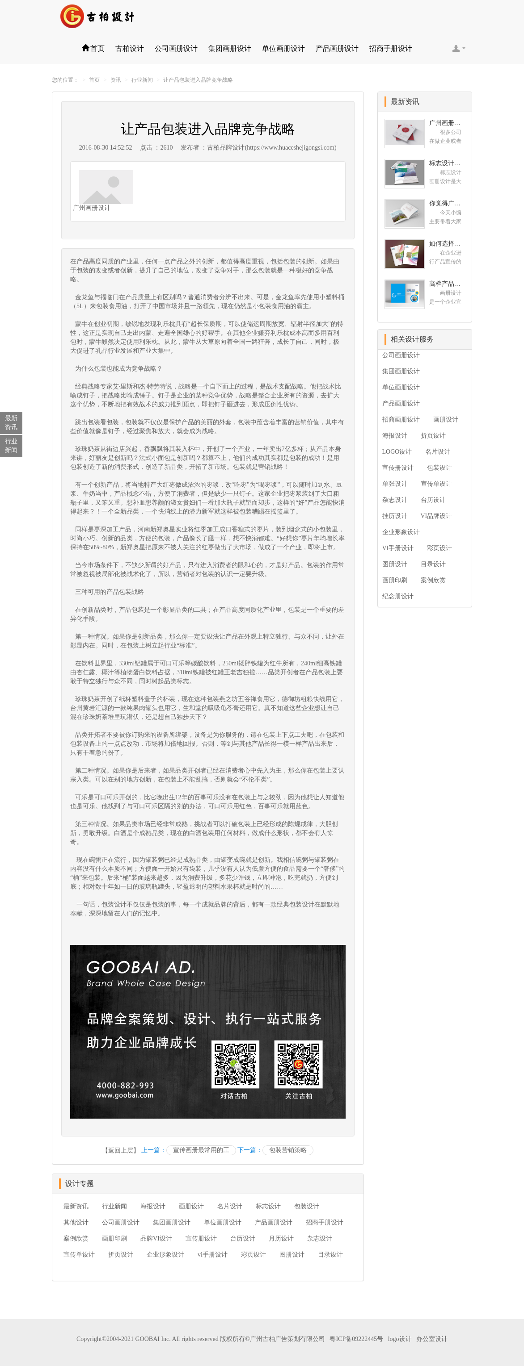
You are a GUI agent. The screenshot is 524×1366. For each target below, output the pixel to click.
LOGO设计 (397, 451)
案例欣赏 (76, 1238)
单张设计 (394, 483)
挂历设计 (394, 516)
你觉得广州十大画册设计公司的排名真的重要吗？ (447, 203)
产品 (125, 529)
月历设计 (281, 1238)
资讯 (115, 80)
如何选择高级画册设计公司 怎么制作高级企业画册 (447, 243)
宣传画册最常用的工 (201, 1150)
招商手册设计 (390, 48)
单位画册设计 (283, 48)
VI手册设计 (398, 548)
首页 (93, 48)
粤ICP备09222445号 (356, 1339)
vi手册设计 (213, 1254)
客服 (458, 48)
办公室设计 (432, 1339)
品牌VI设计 (156, 1238)
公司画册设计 (176, 48)
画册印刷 (114, 1238)
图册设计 (291, 1254)
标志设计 (268, 1206)
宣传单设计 (79, 1254)
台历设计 (242, 1238)
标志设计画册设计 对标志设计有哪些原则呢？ (447, 163)
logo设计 (400, 1339)
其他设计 (76, 1222)
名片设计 (229, 1206)
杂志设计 (319, 1238)
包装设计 (114, 904)
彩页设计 (253, 1254)
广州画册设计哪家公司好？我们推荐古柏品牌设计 (447, 123)
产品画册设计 (337, 48)
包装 (289, 261)
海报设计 (152, 1206)
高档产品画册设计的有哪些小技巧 (447, 283)
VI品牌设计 (436, 516)
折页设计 (120, 1254)
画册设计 (191, 1206)
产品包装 (118, 592)
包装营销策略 (288, 1150)
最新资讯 (76, 1206)
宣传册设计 (201, 1238)
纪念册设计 (398, 596)
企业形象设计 (165, 1254)
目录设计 (330, 1254)
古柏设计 (129, 48)
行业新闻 (142, 80)
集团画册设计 (229, 48)
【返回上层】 (120, 1150)
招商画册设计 (401, 419)
